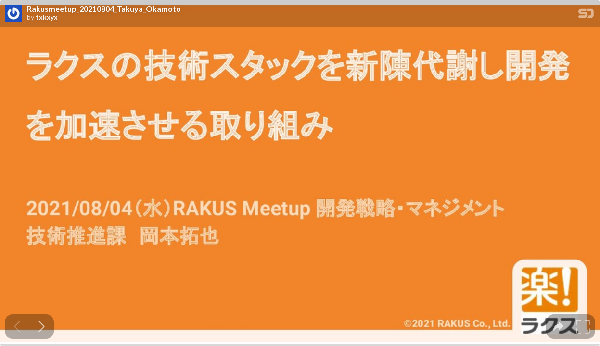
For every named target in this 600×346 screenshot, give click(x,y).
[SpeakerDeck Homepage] (586, 15)
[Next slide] (41, 326)
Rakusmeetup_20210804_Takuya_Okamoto (104, 8)
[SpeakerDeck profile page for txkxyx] (13, 14)
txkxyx (47, 17)
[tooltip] (558, 326)
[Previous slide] (17, 326)
